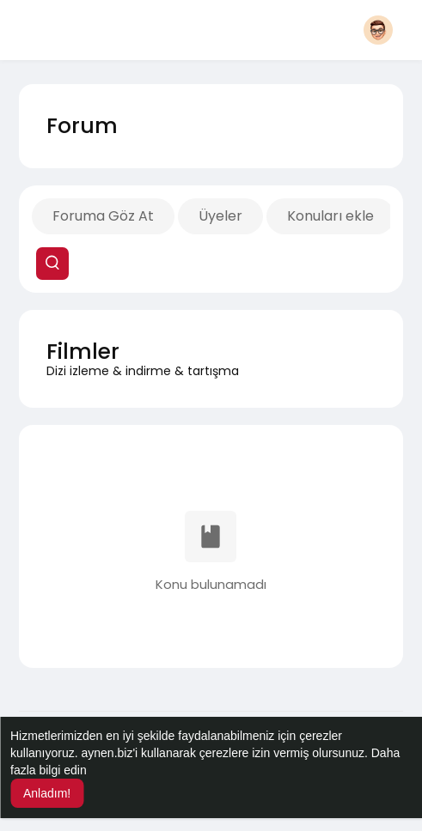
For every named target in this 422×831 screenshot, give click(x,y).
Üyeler (220, 216)
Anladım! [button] (46, 793)
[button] (378, 30)
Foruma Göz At (103, 216)
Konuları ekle (330, 216)
